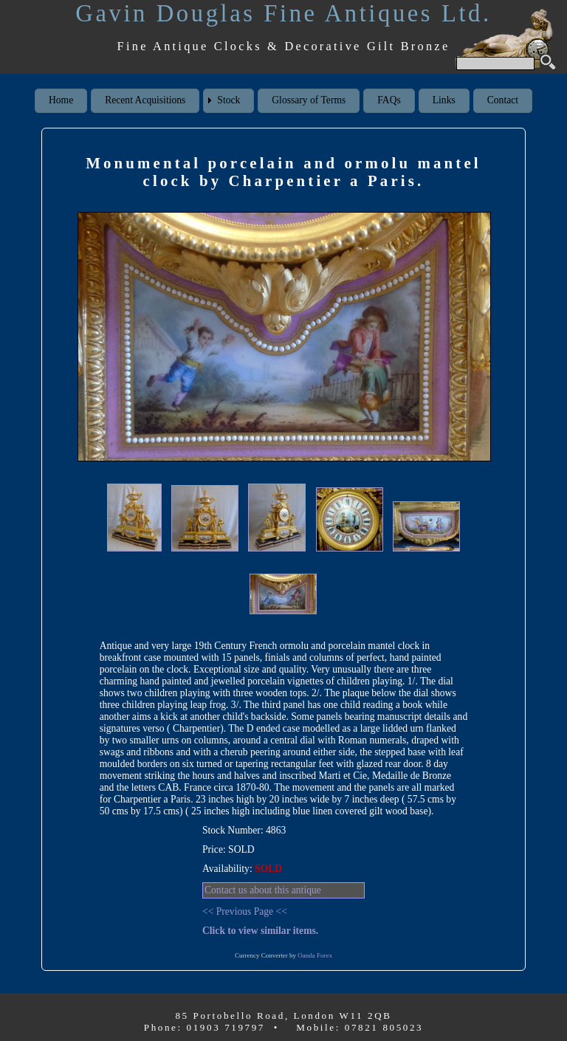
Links (444, 100)
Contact (502, 100)
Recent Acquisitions (145, 100)
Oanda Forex (315, 955)
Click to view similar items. (260, 930)
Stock (228, 100)
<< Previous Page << (244, 911)
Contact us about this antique (263, 890)
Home (61, 100)
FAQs (388, 100)
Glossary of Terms (309, 100)
